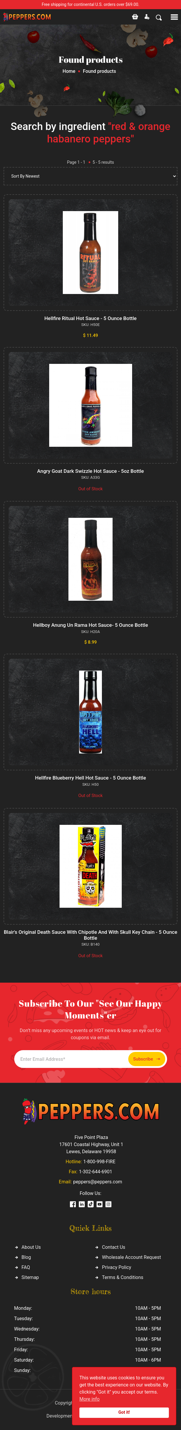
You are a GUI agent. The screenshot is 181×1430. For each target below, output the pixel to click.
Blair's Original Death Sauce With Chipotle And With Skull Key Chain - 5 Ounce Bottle (90, 935)
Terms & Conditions (122, 1277)
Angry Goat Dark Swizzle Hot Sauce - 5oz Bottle (90, 471)
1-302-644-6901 (95, 1171)
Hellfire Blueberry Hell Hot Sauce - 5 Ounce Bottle (90, 778)
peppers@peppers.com (97, 1182)
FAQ (26, 1267)
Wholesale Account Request (131, 1257)
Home (69, 71)
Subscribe (146, 1059)
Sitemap (30, 1277)
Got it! (124, 1412)
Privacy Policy (116, 1267)
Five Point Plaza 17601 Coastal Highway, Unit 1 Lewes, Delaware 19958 (91, 1144)
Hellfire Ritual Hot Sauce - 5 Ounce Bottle (90, 318)
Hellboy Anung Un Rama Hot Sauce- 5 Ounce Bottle (90, 625)
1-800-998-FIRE (99, 1161)
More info (89, 1399)
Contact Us (113, 1247)
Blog (26, 1257)
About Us (31, 1247)
